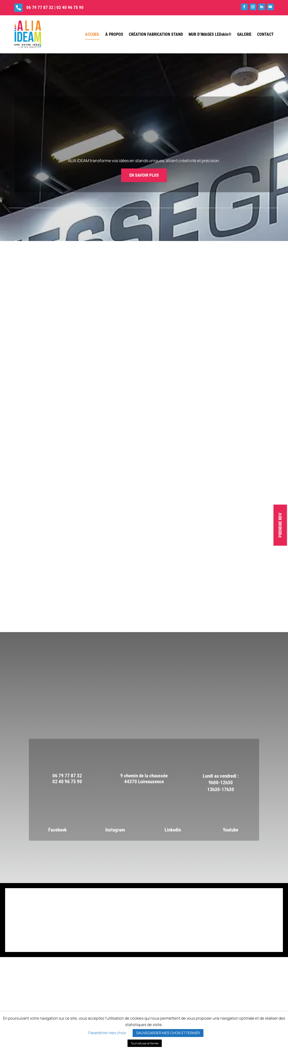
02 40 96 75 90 (70, 7)
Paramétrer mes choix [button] (107, 1032)
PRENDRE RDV (280, 525)
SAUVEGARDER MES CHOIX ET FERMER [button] (168, 1032)
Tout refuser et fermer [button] (145, 1043)
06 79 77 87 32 (39, 7)
